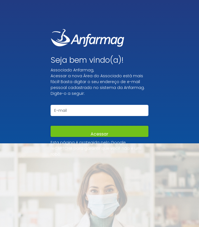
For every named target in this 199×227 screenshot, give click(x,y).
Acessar (99, 134)
